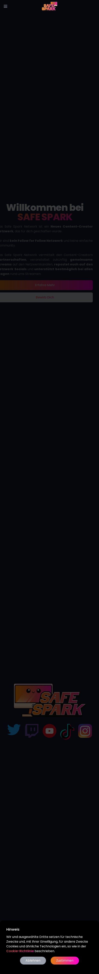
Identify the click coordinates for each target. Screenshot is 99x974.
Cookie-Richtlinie (20, 951)
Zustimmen (64, 960)
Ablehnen (33, 960)
